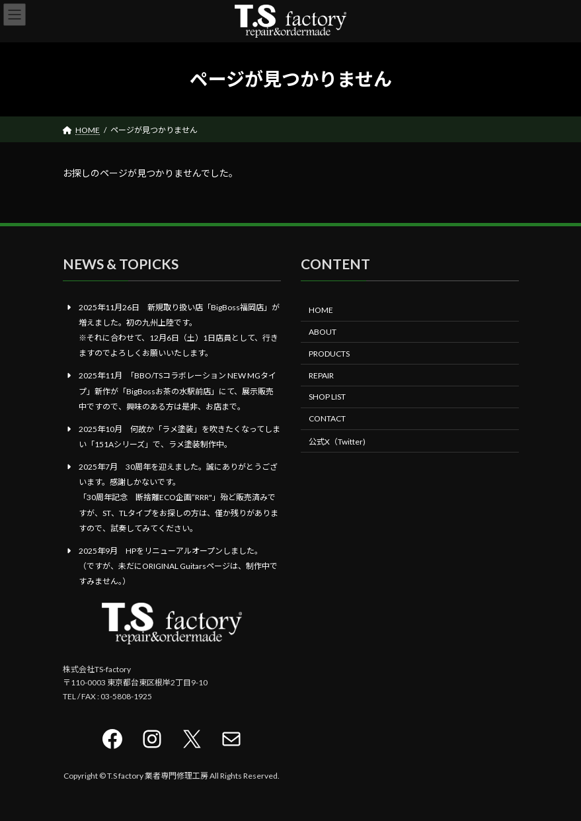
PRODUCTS (329, 354)
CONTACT (327, 418)
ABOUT (322, 332)
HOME (321, 310)
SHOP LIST (327, 397)
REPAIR (321, 375)
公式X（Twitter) (337, 442)
